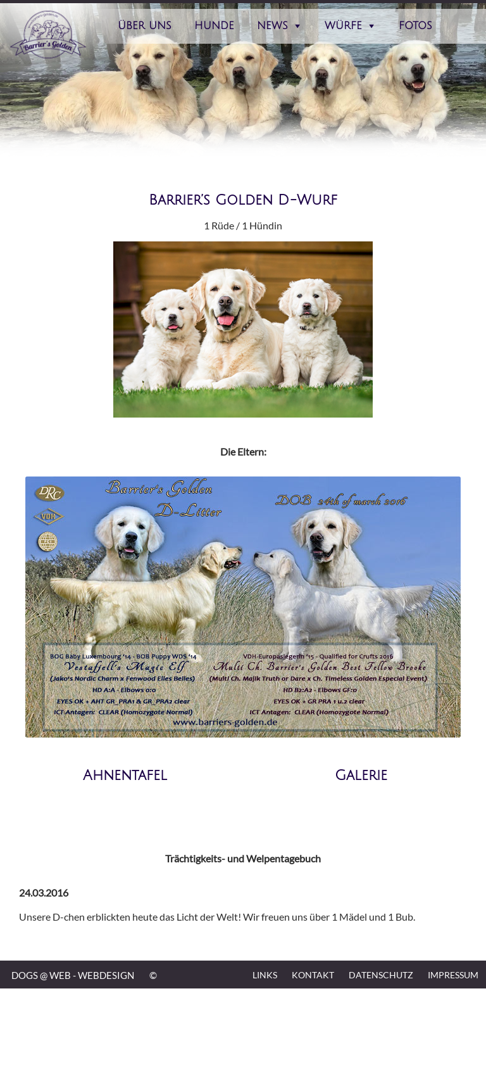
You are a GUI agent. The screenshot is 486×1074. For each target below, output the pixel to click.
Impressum (453, 974)
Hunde (214, 26)
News (272, 26)
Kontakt (313, 974)
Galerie (361, 775)
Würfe (343, 26)
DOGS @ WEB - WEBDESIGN (72, 975)
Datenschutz (381, 974)
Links (264, 974)
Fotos (415, 26)
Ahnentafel (125, 775)
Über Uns (144, 26)
